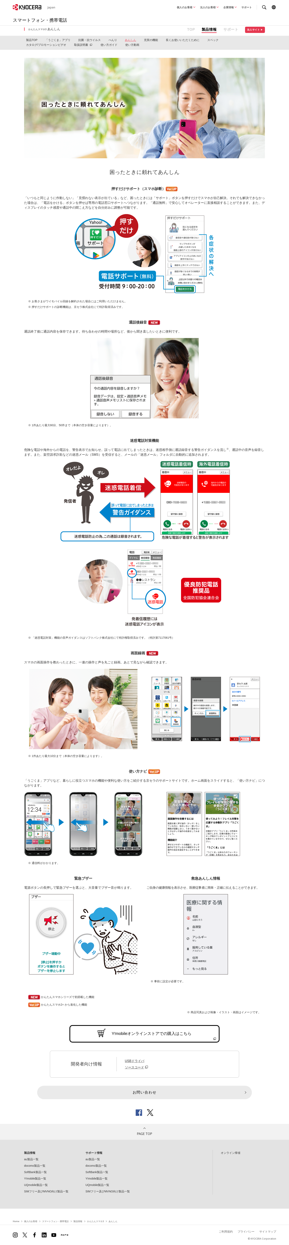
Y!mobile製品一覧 (35, 1178)
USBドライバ (134, 1061)
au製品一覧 (31, 1159)
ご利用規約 (226, 1231)
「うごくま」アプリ (57, 40)
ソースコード (137, 1067)
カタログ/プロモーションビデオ (46, 44)
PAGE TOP (144, 1134)
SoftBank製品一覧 (35, 1172)
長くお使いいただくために (182, 40)
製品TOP (32, 40)
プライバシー (246, 1231)
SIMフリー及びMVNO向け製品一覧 (46, 1191)
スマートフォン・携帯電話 (55, 1221)
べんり (113, 40)
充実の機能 (151, 40)
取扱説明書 (81, 44)
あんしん (130, 40)
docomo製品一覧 (34, 1165)
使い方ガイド (109, 44)
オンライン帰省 (230, 1152)
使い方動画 (132, 44)
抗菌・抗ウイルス (89, 40)
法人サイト (255, 29)
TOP (191, 30)
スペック (213, 40)
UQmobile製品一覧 (36, 1185)
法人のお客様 (208, 7)
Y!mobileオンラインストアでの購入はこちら (152, 1033)
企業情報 (228, 7)
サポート (246, 7)
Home (16, 1221)
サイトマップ (267, 1231)
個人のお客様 (184, 7)
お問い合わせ (145, 1092)
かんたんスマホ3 (95, 1221)
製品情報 (209, 30)
